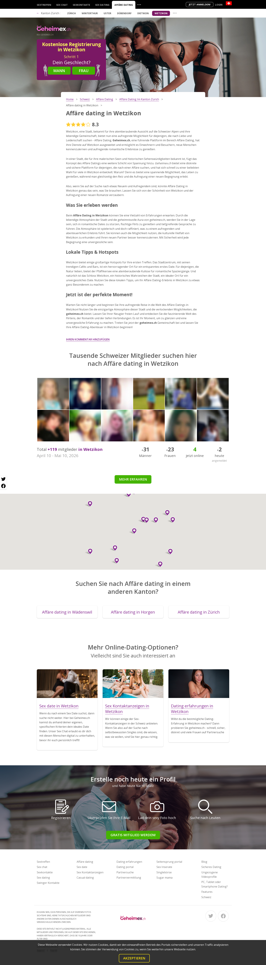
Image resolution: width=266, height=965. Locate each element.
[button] (145, 520)
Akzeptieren (134, 958)
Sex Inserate (164, 867)
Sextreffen (44, 4)
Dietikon (143, 13)
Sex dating (102, 4)
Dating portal (125, 867)
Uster (107, 13)
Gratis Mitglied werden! (133, 835)
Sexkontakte (81, 4)
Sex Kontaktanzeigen (90, 872)
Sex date (82, 867)
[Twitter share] (3, 479)
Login (218, 4)
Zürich (71, 13)
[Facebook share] (3, 486)
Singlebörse (164, 872)
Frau (84, 70)
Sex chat (62, 4)
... (139, 4)
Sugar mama (164, 877)
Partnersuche (125, 872)
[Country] (229, 3)
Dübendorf (124, 13)
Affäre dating (123, 4)
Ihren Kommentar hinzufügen (88, 339)
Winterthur (90, 13)
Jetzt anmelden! (199, 4)
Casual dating (85, 877)
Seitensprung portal (169, 862)
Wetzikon (161, 13)
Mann (59, 70)
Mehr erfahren (133, 479)
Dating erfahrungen (129, 862)
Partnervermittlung (128, 877)
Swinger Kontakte (48, 883)
